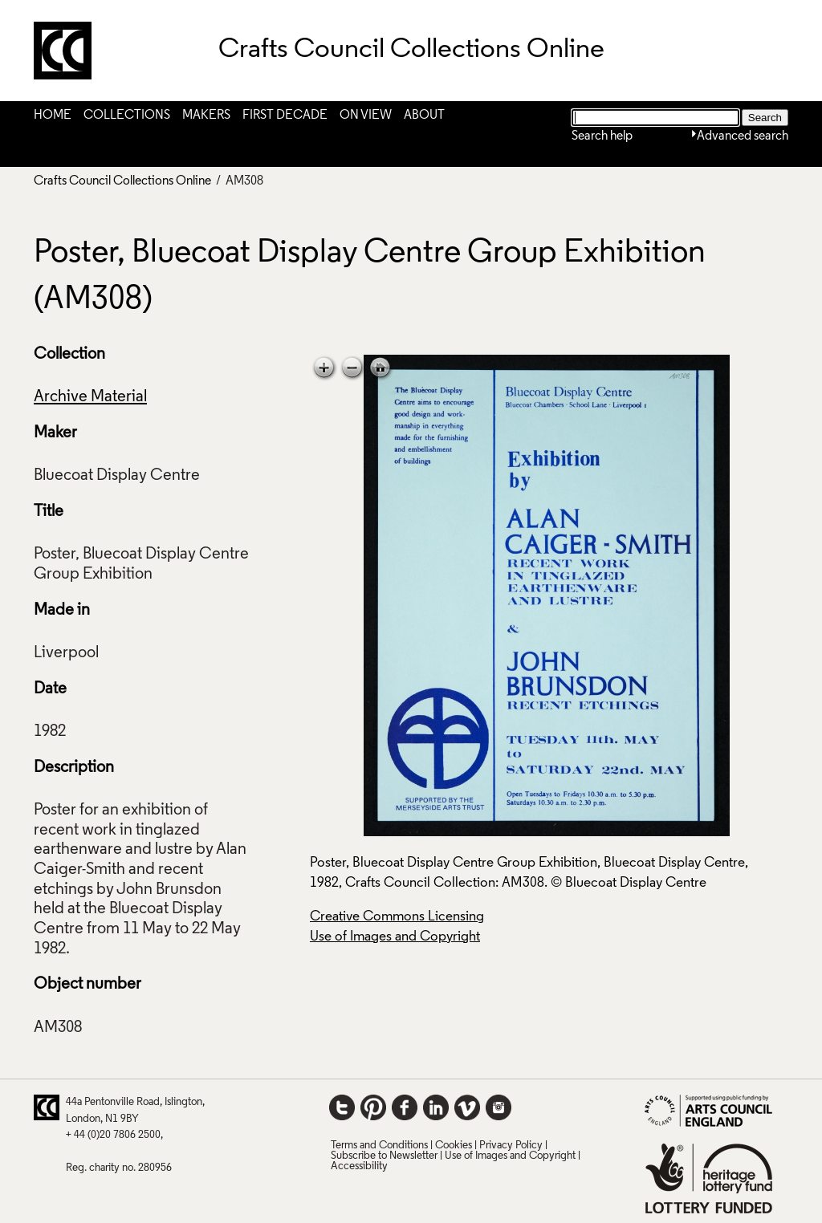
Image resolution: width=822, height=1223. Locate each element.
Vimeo (467, 1107)
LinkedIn (436, 1107)
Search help (602, 136)
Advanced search (742, 136)
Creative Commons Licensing (397, 917)
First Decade (285, 115)
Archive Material (90, 397)
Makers (206, 115)
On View (366, 115)
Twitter (342, 1107)
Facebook (404, 1107)
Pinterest (373, 1107)
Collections (126, 115)
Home (52, 115)
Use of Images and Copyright (395, 937)
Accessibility (359, 1166)
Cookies (453, 1145)
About (424, 115)
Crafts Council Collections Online (122, 181)
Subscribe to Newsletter (384, 1156)
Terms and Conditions (379, 1145)
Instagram (498, 1107)
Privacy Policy (511, 1145)
